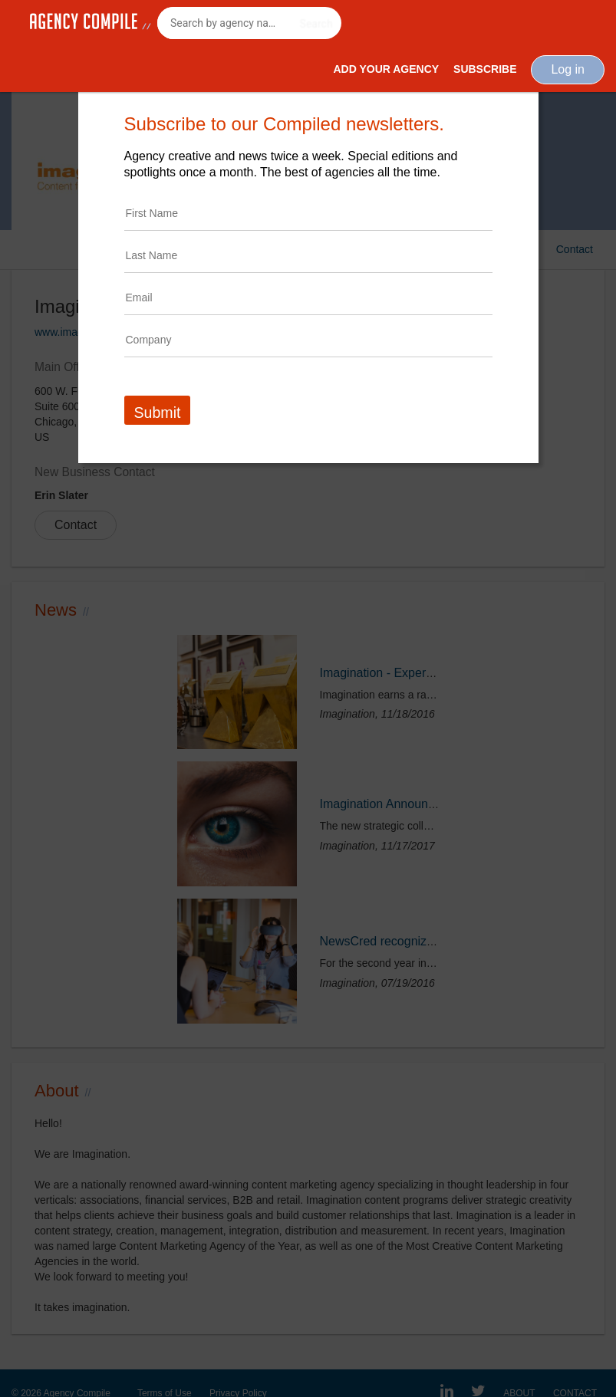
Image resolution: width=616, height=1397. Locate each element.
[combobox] (249, 23)
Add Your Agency (386, 69)
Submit (157, 412)
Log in (568, 69)
